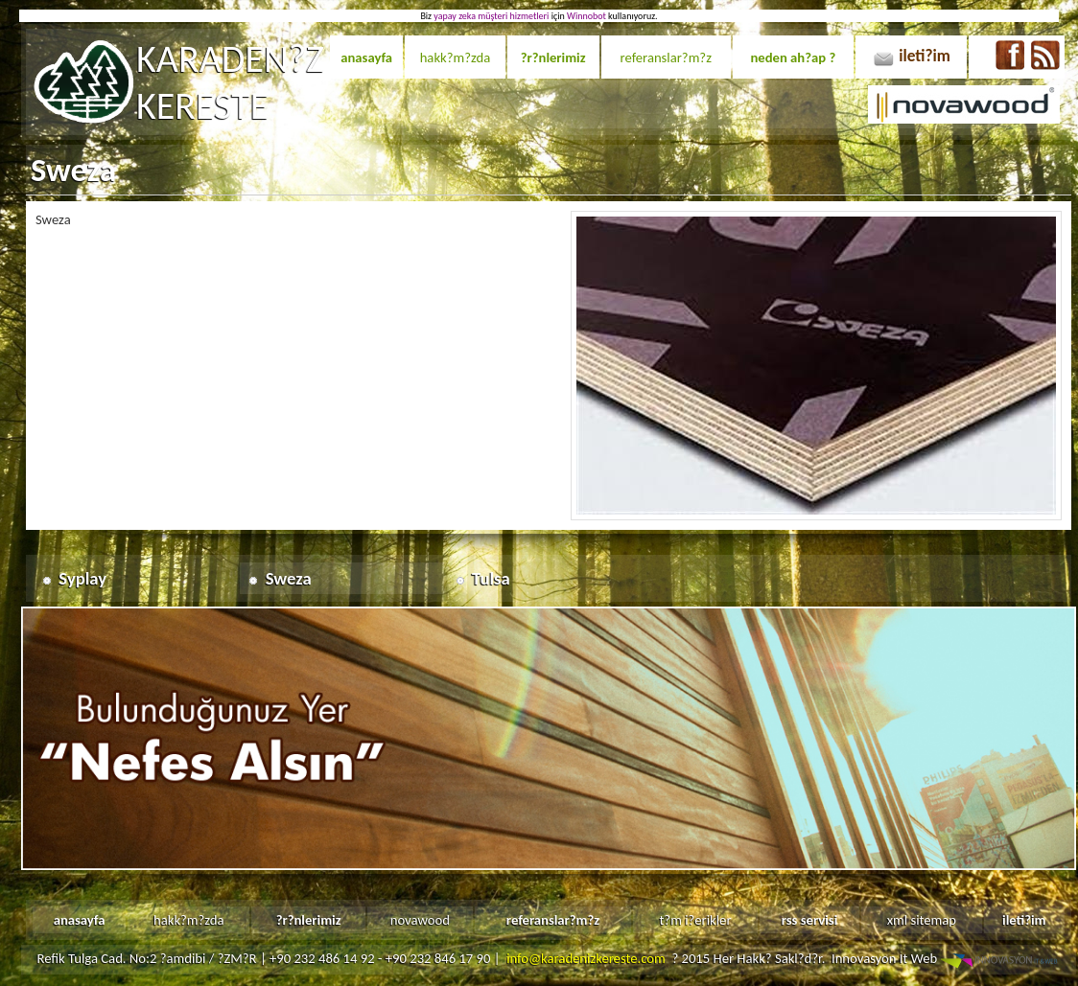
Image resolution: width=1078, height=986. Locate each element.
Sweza (289, 578)
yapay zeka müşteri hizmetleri (491, 16)
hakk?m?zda (455, 57)
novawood (420, 920)
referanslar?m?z (666, 57)
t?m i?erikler (695, 920)
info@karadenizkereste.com (586, 958)
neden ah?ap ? (792, 57)
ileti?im (924, 55)
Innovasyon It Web (946, 958)
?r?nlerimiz (553, 57)
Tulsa (491, 578)
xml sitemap (921, 920)
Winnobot (586, 16)
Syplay (82, 578)
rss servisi (810, 920)
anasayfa (366, 57)
